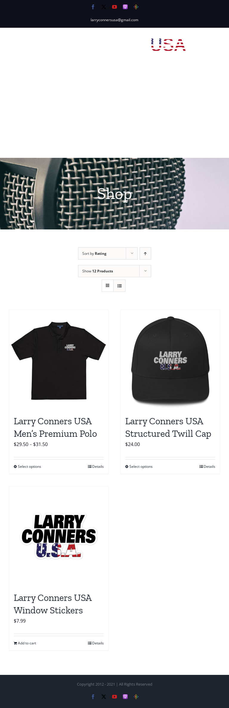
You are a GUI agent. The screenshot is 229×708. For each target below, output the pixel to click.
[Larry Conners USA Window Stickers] (58, 536)
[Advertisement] (114, 113)
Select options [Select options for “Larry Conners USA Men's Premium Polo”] (29, 466)
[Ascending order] (145, 253)
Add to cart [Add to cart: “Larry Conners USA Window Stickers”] (27, 643)
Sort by (94, 253)
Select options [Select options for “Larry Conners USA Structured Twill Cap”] (141, 466)
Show (97, 271)
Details (98, 466)
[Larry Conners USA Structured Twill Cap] (170, 359)
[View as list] (119, 285)
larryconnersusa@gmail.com (114, 19)
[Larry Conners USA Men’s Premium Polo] (58, 359)
